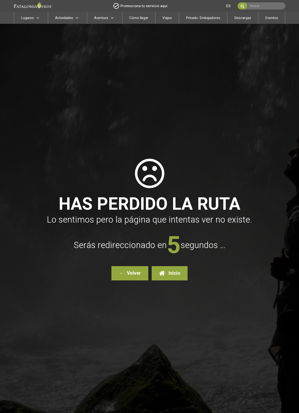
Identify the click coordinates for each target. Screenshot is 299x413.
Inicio (169, 273)
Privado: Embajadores (203, 17)
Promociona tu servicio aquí (140, 6)
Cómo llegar (138, 17)
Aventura (104, 17)
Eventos (271, 17)
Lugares (31, 17)
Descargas (242, 17)
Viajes (167, 17)
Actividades (67, 17)
